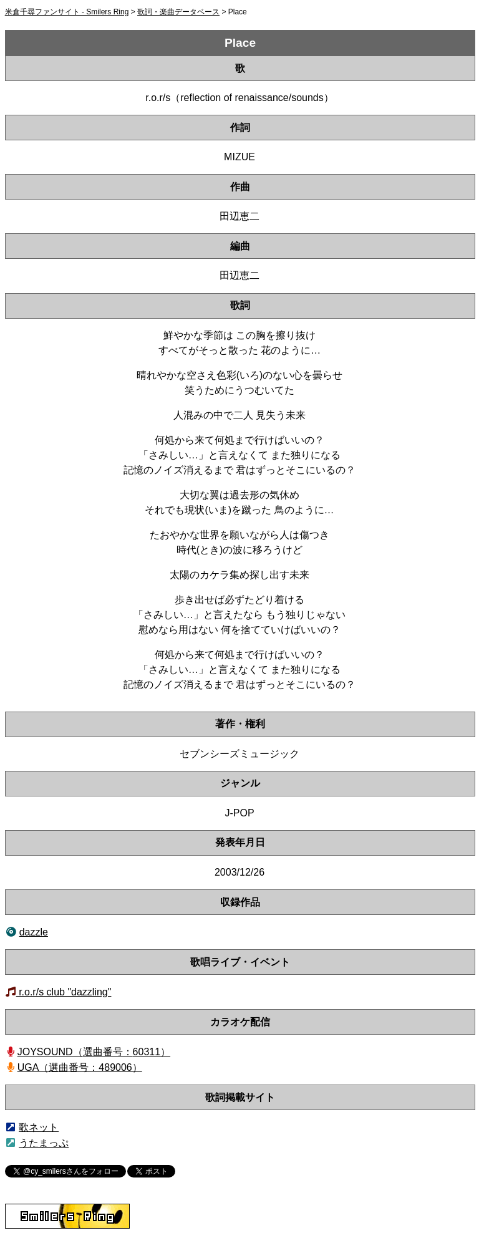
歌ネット (39, 1127)
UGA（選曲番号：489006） (79, 1067)
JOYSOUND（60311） (93, 1052)
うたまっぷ (44, 1143)
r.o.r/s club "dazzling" (64, 992)
